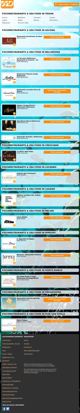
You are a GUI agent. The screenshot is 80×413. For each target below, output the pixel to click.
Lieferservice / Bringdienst (11, 381)
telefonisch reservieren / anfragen (57, 91)
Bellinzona (21, 17)
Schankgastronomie (9, 371)
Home (26, 340)
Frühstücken (6, 340)
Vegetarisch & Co (8, 357)
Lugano (4, 20)
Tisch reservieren (57, 37)
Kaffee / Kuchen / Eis (9, 364)
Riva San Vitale (23, 23)
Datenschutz (28, 354)
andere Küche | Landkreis (66, 4)
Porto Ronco (54, 20)
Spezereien (6, 374)
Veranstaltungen (8, 384)
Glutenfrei (5, 361)
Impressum (28, 347)
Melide (20, 20)
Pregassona (6, 23)
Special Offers (7, 378)
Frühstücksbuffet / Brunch (11, 344)
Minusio (36, 20)
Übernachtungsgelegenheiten (12, 398)
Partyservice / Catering (10, 388)
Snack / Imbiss (7, 354)
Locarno (52, 17)
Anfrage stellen (57, 277)
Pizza (4, 350)
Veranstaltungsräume (9, 391)
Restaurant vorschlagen (46, 366)
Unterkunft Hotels (8, 395)
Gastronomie (6, 401)
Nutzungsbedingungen (32, 350)
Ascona (4, 17)
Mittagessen (6, 347)
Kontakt (26, 344)
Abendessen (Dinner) (9, 367)
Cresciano (37, 17)
